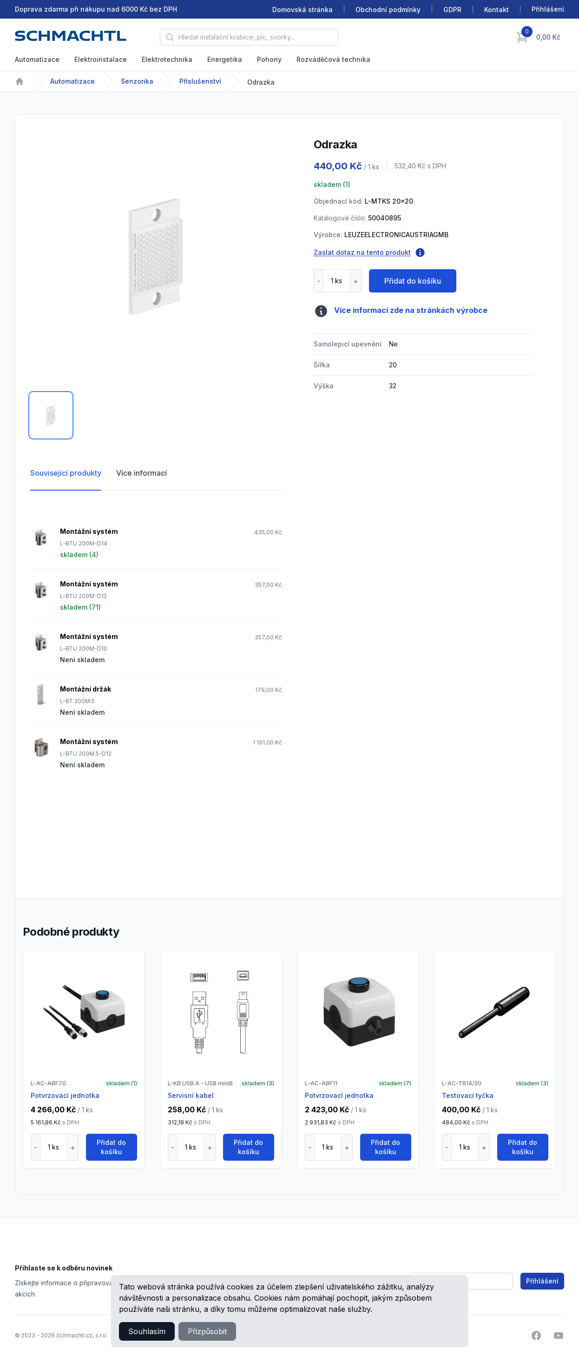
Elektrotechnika (167, 59)
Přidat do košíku (412, 281)
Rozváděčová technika (333, 59)
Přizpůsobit (207, 1331)
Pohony (269, 59)
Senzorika (137, 81)
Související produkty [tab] (65, 473)
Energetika (224, 59)
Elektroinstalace (100, 59)
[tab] (51, 415)
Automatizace (37, 59)
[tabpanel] (156, 256)
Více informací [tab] (141, 473)
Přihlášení (542, 1281)
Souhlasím (146, 1331)
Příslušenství (200, 81)
